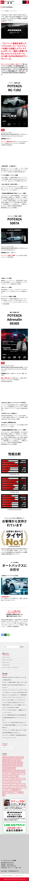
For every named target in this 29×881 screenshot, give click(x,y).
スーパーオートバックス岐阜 (8, 1)
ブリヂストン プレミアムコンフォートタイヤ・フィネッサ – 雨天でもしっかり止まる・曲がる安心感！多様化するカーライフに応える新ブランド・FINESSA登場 (14, 692)
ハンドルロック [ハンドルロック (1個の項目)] (6, 784)
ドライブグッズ (5, 664)
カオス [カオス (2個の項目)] (4, 776)
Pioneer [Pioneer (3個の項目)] (20, 765)
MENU (27, 2)
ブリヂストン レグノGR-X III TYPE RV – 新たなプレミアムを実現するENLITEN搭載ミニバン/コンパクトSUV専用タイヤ (14, 725)
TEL (24, 2)
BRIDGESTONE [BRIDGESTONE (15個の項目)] (6, 760)
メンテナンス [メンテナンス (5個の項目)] (13, 787)
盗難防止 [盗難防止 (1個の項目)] (21, 792)
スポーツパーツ (5, 662)
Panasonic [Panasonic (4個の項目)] (14, 765)
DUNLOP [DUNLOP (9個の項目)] (10, 763)
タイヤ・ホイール (6, 657)
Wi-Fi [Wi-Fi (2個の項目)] (14, 768)
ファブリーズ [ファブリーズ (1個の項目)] (6, 787)
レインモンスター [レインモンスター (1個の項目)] (22, 787)
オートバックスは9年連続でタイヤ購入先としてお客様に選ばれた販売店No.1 (14, 552)
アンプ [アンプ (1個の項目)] (4, 773)
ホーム (2, 10)
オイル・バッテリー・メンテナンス (10, 667)
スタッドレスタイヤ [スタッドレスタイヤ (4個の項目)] (7, 779)
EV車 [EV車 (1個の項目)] (15, 763)
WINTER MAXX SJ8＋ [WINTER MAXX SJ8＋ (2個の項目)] (8, 771)
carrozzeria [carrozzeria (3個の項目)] (13, 760)
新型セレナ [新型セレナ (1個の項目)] (5, 792)
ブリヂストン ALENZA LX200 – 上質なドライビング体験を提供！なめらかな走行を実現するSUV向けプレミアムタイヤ (14, 685)
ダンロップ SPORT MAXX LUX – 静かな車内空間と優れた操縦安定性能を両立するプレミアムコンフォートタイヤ (14, 718)
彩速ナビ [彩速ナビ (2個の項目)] (18, 789)
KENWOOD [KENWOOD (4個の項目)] (19, 763)
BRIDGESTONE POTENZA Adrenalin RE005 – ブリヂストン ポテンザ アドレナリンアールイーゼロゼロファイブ (14, 369)
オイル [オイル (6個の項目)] (16, 773)
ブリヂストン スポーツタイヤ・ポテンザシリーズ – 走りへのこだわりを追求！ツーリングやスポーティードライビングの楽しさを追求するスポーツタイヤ (14, 17)
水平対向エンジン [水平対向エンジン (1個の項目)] (13, 792)
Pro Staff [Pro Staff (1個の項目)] (5, 768)
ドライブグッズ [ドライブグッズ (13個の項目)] (6, 781)
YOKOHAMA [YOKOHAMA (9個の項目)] (17, 771)
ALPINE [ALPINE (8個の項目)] (9, 757)
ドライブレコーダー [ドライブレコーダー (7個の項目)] (15, 781)
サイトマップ (19, 875)
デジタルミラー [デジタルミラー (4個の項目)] (21, 779)
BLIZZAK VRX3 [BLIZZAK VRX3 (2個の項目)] (20, 757)
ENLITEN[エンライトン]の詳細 (9, 207)
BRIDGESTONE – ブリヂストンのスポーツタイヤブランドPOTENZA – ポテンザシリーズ (14, 67)
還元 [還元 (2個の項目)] (4, 795)
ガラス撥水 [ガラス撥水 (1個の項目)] (15, 776)
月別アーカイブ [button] (6, 747)
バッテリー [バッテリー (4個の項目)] (13, 784)
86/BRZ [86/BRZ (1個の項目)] (4, 757)
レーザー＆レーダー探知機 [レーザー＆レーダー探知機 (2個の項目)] (9, 789)
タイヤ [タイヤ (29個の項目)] (14, 779)
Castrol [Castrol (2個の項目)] (19, 760)
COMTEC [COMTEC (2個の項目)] (5, 763)
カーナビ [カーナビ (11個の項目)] (9, 776)
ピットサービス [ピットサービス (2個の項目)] (21, 784)
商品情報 (7, 10)
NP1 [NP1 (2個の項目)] (10, 765)
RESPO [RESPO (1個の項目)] (9, 768)
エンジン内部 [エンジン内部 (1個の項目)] (10, 773)
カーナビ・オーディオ (7, 659)
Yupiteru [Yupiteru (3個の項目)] (23, 771)
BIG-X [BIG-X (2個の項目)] (14, 757)
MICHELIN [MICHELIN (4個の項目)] (5, 765)
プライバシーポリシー (8, 875)
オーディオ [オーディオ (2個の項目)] (22, 773)
